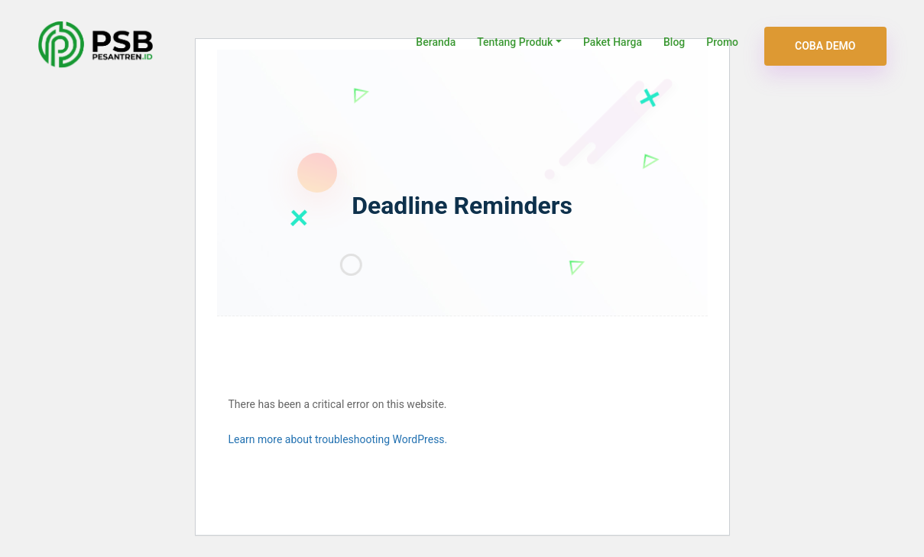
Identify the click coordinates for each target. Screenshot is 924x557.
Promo (722, 42)
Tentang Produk (515, 42)
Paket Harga (612, 42)
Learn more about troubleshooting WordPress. (338, 439)
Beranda (436, 42)
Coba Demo (825, 46)
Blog (674, 42)
